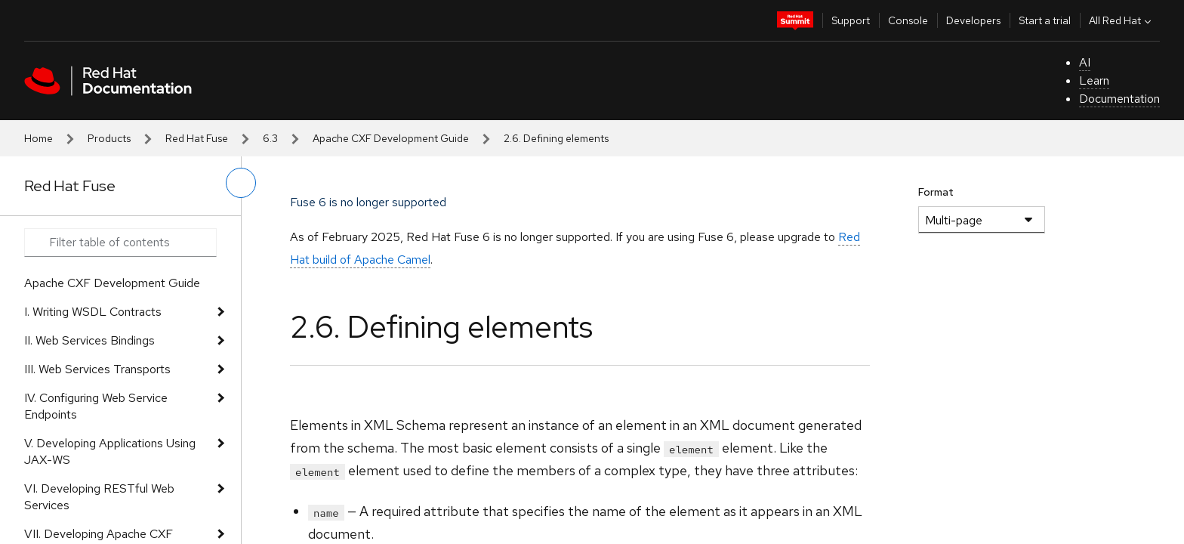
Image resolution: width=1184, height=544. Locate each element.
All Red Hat (1122, 20)
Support (850, 20)
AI (1084, 62)
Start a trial (1045, 20)
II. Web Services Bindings (89, 340)
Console (908, 20)
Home (38, 138)
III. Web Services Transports (97, 369)
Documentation (1119, 99)
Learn (1094, 80)
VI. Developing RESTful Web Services (99, 497)
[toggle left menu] (241, 183)
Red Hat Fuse (196, 138)
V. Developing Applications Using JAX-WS (110, 451)
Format (936, 192)
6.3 (270, 138)
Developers (973, 20)
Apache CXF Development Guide (391, 138)
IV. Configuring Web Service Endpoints (96, 406)
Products (109, 138)
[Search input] (120, 242)
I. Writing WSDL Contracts (93, 312)
